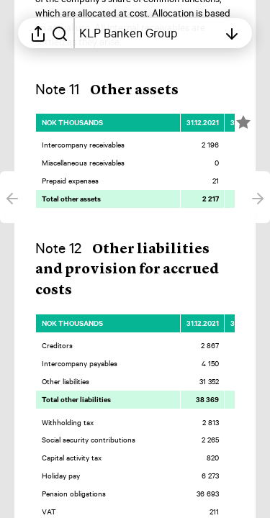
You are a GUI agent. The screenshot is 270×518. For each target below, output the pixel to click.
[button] (118, 90)
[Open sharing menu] (38, 33)
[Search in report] (59, 33)
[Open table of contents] (148, 33)
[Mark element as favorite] (243, 122)
